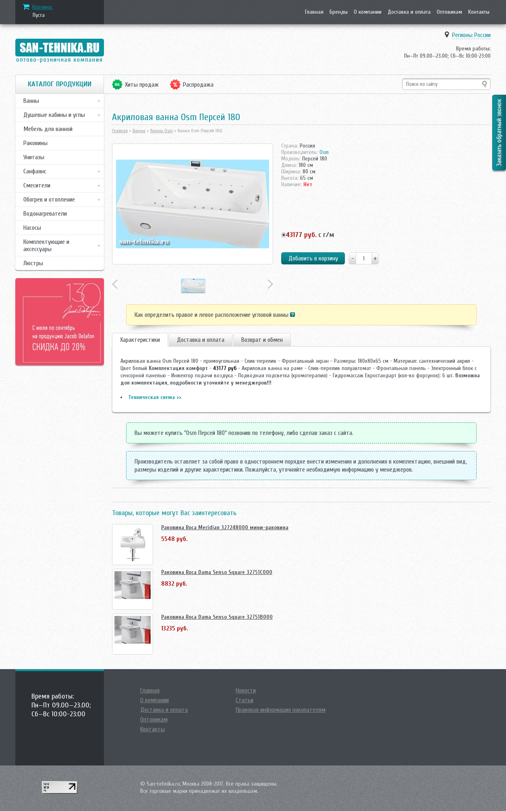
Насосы (32, 227)
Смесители (36, 185)
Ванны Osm (161, 130)
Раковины (35, 143)
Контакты (478, 11)
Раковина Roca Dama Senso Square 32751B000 (217, 616)
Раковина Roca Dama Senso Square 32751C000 (216, 572)
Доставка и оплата (409, 11)
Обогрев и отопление (49, 199)
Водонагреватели (45, 213)
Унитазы (33, 157)
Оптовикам (449, 11)
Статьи (244, 700)
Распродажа (198, 84)
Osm (324, 152)
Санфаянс (34, 171)
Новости (246, 690)
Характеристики (140, 339)
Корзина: (42, 7)
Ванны (31, 100)
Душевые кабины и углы (54, 115)
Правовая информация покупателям (281, 709)
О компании (368, 11)
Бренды (339, 11)
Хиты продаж (142, 84)
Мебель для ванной (48, 129)
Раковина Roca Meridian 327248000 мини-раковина (224, 527)
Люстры (33, 263)
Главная (314, 11)
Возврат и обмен (262, 339)
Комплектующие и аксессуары (46, 245)
